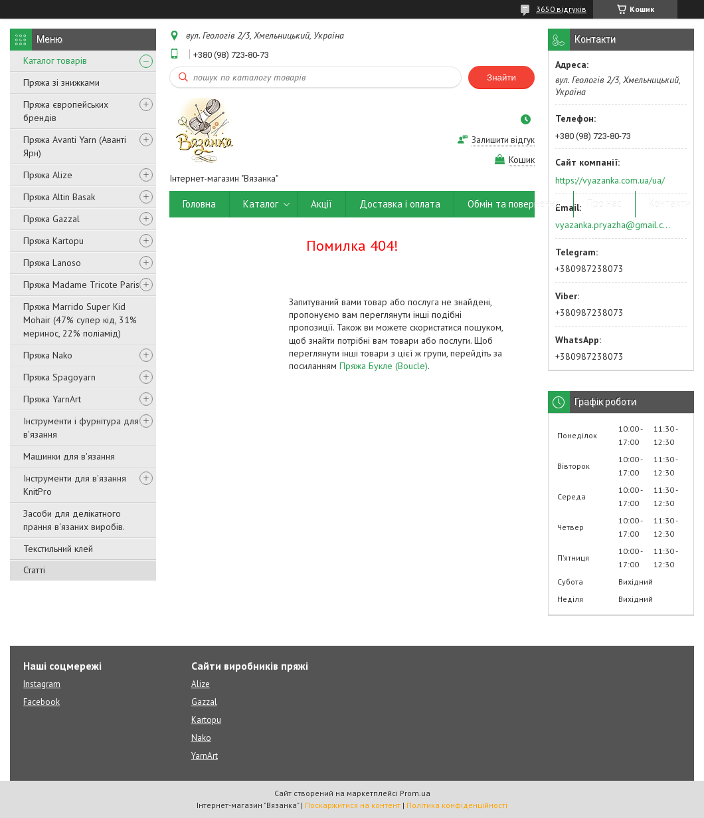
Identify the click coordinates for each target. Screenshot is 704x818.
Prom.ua (415, 793)
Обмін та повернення (514, 204)
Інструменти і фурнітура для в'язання (81, 427)
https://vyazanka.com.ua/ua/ (610, 180)
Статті (34, 570)
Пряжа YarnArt (52, 399)
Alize (200, 684)
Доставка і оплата (399, 204)
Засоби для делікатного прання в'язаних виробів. (74, 520)
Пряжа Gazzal (51, 219)
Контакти (670, 204)
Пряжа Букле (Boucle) (383, 366)
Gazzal (204, 702)
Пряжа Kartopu (53, 241)
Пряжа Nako (47, 355)
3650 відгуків (561, 9)
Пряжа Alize (47, 175)
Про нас (604, 204)
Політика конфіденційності (456, 805)
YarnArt (204, 755)
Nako (201, 738)
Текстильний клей (58, 549)
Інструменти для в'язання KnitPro (74, 484)
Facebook (41, 702)
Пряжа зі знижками (61, 82)
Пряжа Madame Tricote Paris (81, 285)
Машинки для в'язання (69, 456)
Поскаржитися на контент (352, 805)
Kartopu (206, 720)
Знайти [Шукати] (501, 77)
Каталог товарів (55, 61)
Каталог (260, 204)
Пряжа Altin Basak (59, 197)
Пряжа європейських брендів (65, 111)
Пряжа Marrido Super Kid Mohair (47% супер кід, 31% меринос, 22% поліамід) (80, 320)
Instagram (41, 684)
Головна (199, 204)
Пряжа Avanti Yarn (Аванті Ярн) (74, 146)
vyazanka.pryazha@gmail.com (613, 225)
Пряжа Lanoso (52, 263)
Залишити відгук (503, 140)
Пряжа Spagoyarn (59, 377)
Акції (321, 204)
